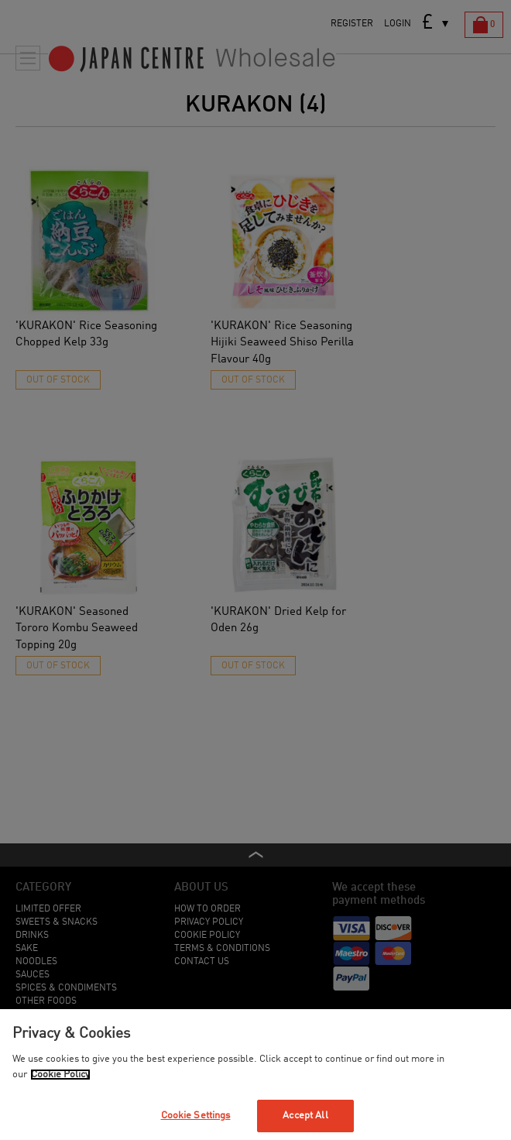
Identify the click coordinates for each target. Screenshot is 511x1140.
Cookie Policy (60, 1075)
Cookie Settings (196, 1116)
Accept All (305, 1116)
